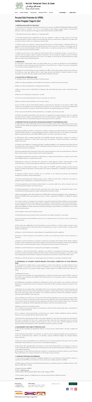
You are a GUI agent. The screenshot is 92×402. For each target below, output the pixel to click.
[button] (43, 12)
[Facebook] (67, 389)
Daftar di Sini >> (72, 12)
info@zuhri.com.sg (20, 386)
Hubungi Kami (18, 383)
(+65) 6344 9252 (19, 385)
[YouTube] (75, 389)
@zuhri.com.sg (25, 370)
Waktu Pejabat (31, 383)
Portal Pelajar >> (63, 12)
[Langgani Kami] (73, 384)
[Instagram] (71, 389)
